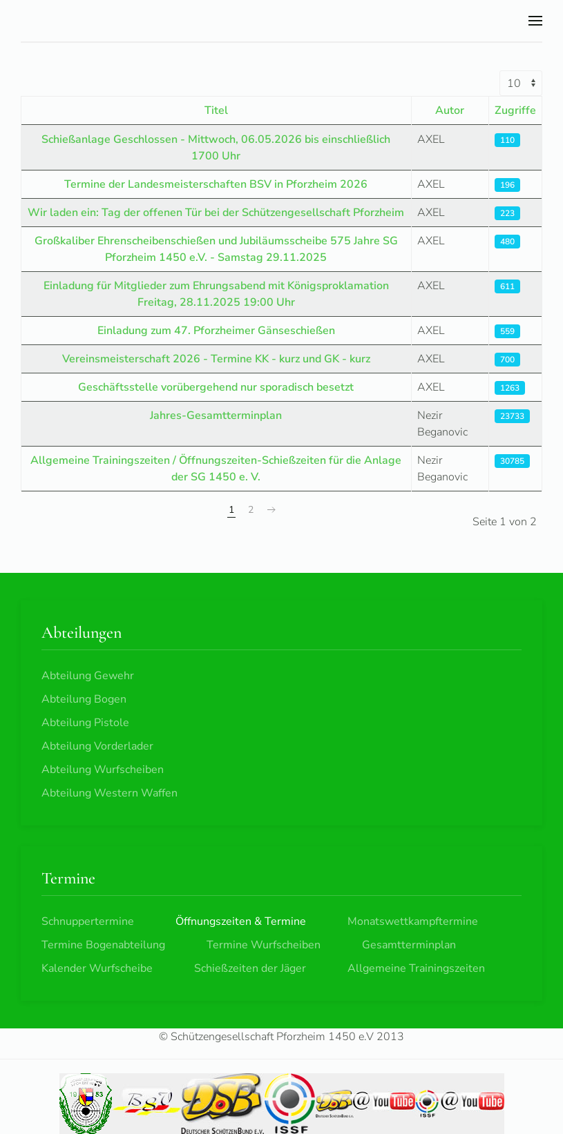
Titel (216, 110)
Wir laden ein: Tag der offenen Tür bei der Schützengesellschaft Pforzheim (216, 212)
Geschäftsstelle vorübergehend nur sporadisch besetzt (216, 387)
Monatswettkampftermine (412, 921)
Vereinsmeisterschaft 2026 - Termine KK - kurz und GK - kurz (216, 358)
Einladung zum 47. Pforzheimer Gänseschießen (216, 330)
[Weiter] (271, 510)
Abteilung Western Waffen (109, 793)
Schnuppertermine (87, 921)
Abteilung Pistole (85, 722)
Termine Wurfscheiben (264, 944)
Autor (449, 110)
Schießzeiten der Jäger (250, 968)
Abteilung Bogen (83, 699)
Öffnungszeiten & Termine (240, 921)
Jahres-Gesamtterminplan (216, 415)
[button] (535, 20)
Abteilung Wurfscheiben (102, 769)
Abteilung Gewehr (87, 675)
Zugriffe (515, 110)
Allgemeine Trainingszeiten (416, 968)
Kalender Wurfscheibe (97, 968)
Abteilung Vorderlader (97, 746)
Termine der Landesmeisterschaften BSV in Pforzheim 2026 (216, 184)
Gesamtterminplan (409, 944)
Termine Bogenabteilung (103, 944)
